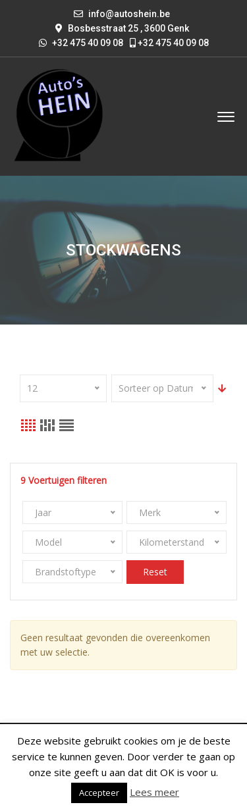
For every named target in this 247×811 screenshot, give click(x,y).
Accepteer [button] (99, 792)
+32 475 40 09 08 (169, 43)
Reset (155, 571)
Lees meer (154, 791)
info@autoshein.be (129, 14)
